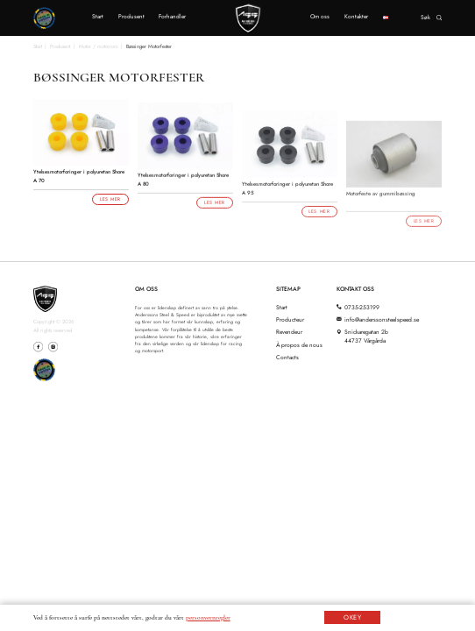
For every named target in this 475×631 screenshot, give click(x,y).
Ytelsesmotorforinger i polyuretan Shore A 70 (78, 176)
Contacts (287, 357)
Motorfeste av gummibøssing (380, 200)
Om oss (320, 16)
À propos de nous (299, 345)
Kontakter (356, 16)
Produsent (131, 16)
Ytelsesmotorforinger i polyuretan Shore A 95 (287, 194)
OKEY (353, 617)
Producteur (290, 320)
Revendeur (289, 332)
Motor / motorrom (98, 46)
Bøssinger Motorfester (149, 46)
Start (97, 16)
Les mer (110, 198)
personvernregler (208, 617)
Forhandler (172, 16)
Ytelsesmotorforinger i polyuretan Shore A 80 (183, 183)
